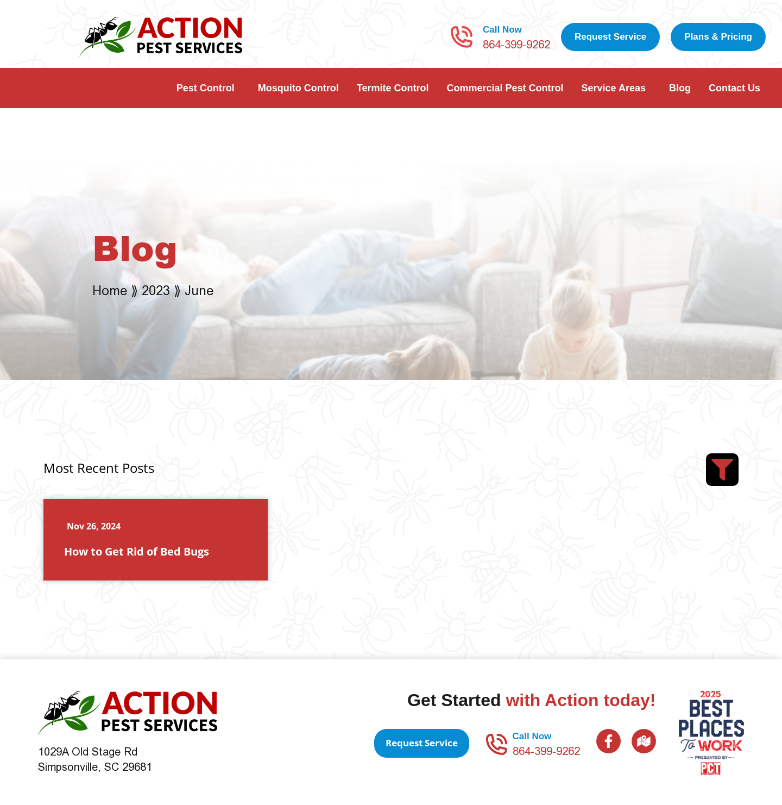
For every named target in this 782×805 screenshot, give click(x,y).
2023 (156, 290)
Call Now (502, 29)
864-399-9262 (516, 45)
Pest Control (208, 88)
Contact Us (737, 88)
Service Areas (616, 88)
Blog (680, 88)
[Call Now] (462, 37)
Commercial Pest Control (504, 88)
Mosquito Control (298, 88)
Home (109, 290)
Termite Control (393, 88)
